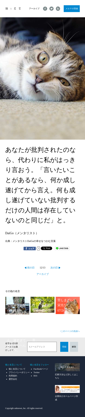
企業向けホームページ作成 (67, 393)
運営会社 (13, 379)
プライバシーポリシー (19, 372)
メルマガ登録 (71, 8)
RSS (35, 376)
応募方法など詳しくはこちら (67, 371)
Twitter (36, 372)
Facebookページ (41, 369)
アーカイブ (34, 8)
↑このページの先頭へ (70, 331)
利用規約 (13, 376)
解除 (74, 347)
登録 (64, 347)
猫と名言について (17, 369)
